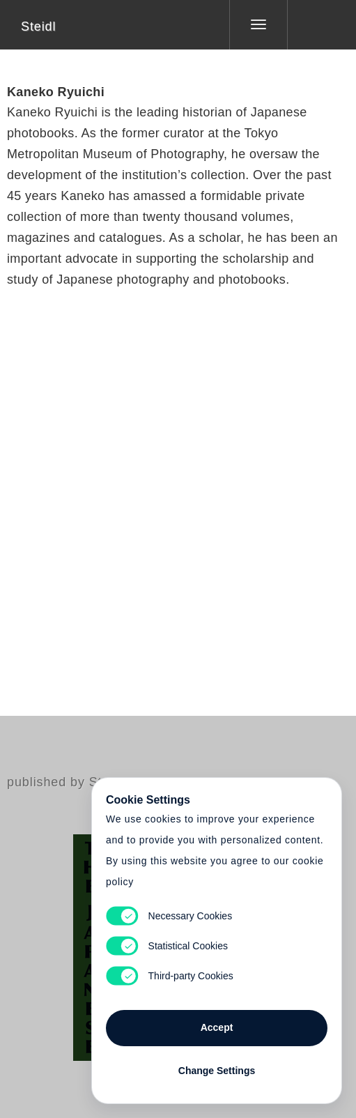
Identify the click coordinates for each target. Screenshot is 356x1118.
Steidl (38, 26)
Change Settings (216, 1070)
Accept (217, 1027)
